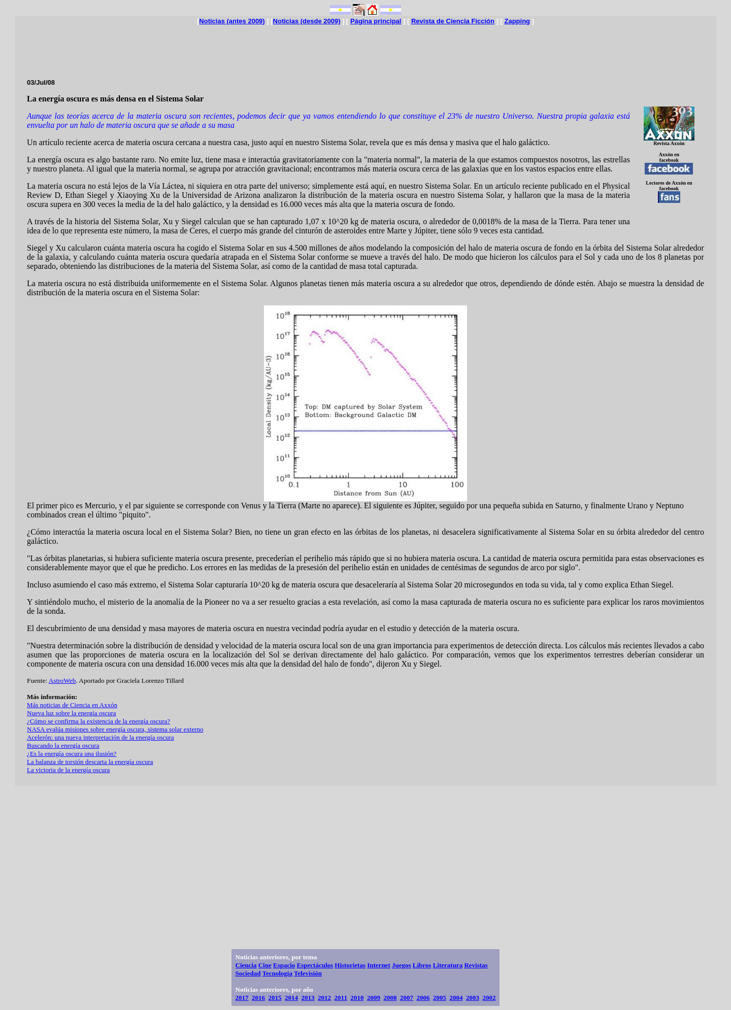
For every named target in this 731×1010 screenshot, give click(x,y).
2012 (324, 997)
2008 (389, 997)
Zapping (517, 21)
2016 (258, 997)
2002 (488, 997)
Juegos (401, 965)
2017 (242, 997)
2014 (291, 997)
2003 (472, 997)
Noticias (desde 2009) (307, 21)
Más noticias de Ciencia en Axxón (72, 705)
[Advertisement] (365, 48)
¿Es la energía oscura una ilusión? (71, 753)
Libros (422, 965)
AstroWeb (62, 680)
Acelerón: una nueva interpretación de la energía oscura (100, 737)
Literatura (447, 965)
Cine (265, 965)
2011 (341, 997)
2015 (275, 997)
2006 (422, 997)
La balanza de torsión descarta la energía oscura (90, 761)
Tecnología (277, 973)
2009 (373, 997)
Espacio (284, 965)
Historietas (350, 965)
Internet (378, 965)
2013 (308, 997)
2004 (455, 997)
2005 (439, 997)
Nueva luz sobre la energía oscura (71, 713)
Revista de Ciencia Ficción (452, 21)
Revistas (475, 965)
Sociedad (248, 973)
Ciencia (246, 965)
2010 (356, 997)
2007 (406, 997)
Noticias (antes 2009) (231, 21)
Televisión (308, 973)
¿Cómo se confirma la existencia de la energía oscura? (98, 721)
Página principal (375, 21)
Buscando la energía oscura (63, 745)
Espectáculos (315, 965)
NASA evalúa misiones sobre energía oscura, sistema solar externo (115, 729)
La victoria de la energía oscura (68, 770)
